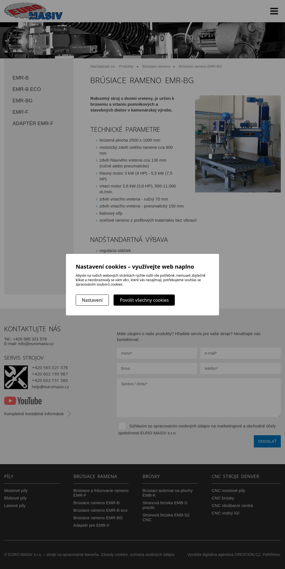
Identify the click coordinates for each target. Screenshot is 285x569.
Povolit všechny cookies (144, 300)
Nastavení (92, 300)
